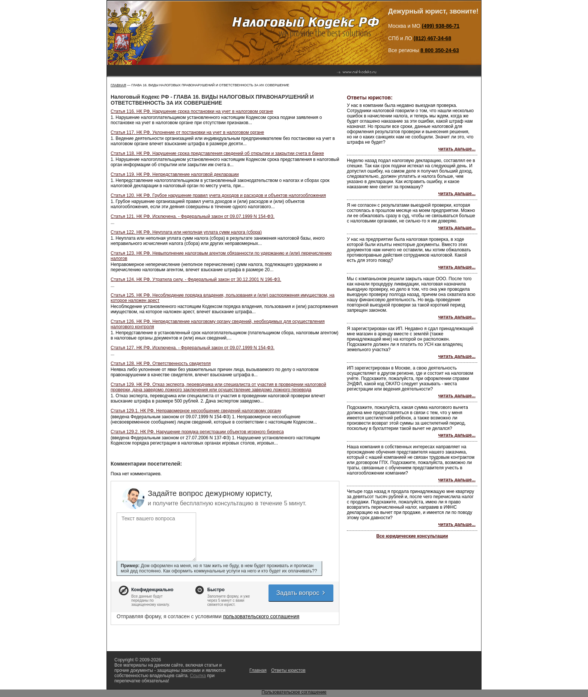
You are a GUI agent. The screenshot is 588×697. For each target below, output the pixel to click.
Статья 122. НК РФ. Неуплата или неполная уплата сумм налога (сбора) (186, 232)
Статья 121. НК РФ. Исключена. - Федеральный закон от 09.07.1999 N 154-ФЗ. (192, 216)
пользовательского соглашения (261, 616)
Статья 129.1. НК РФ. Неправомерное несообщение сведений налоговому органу (196, 410)
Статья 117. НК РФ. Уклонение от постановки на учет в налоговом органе (187, 132)
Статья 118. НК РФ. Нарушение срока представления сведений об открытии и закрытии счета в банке (217, 153)
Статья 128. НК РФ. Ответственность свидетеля (161, 363)
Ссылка (198, 675)
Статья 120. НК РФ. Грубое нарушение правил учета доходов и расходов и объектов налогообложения (218, 195)
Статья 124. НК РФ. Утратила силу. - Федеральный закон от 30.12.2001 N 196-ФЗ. (196, 279)
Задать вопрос (301, 592)
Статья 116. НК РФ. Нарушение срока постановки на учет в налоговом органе (192, 111)
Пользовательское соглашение (294, 692)
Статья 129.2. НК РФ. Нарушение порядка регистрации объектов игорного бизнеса (197, 431)
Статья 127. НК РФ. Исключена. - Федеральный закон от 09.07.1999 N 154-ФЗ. (192, 347)
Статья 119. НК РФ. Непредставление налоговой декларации (175, 174)
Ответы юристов (288, 670)
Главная (118, 85)
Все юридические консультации (412, 536)
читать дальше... (457, 149)
